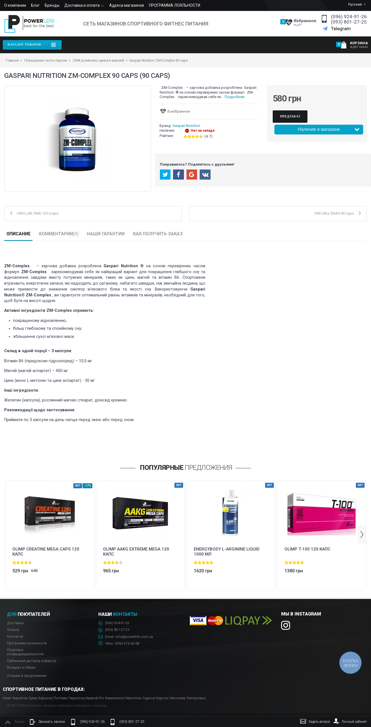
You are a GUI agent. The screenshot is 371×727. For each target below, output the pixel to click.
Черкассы (76, 698)
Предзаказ (290, 116)
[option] (49, 535)
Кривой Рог (95, 698)
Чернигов (19, 698)
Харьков (45, 698)
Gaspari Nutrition (186, 126)
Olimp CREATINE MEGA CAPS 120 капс (45, 551)
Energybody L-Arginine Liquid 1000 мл (227, 551)
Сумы (32, 698)
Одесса (149, 698)
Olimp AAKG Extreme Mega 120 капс (136, 551)
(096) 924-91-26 (349, 16)
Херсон (162, 698)
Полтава (60, 698)
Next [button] (362, 534)
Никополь (133, 698)
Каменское (114, 698)
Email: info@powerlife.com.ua (125, 637)
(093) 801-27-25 (349, 22)
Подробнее (234, 97)
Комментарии (58, 233)
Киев (7, 698)
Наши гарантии (106, 233)
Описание (18, 233)
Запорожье (196, 698)
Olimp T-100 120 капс (307, 549)
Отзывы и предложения (26, 675)
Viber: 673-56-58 (118, 644)
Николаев (177, 698)
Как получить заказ (158, 233)
